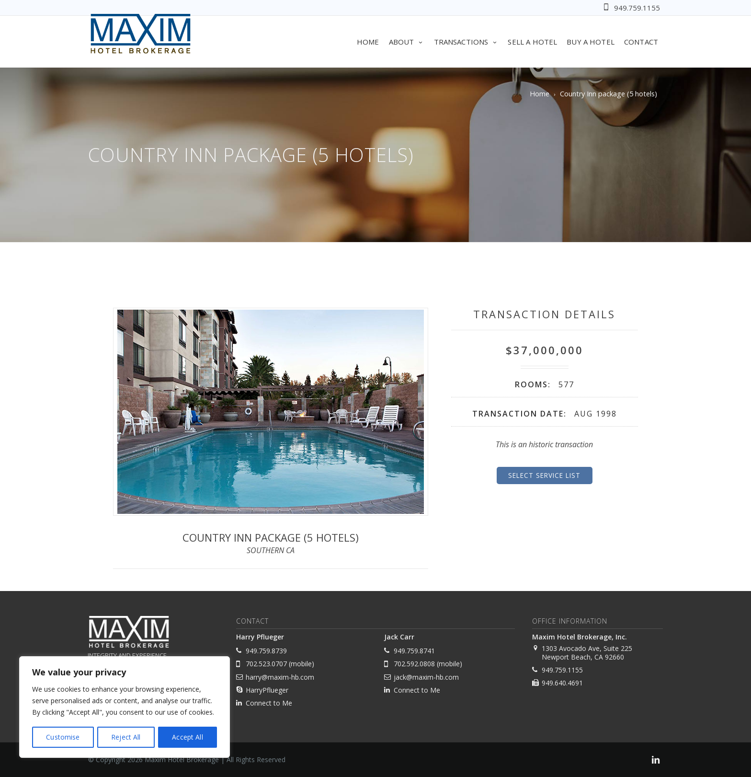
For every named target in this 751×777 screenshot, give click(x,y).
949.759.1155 (637, 7)
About (406, 41)
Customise (63, 737)
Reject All (125, 737)
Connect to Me (269, 702)
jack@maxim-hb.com (426, 677)
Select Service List (544, 475)
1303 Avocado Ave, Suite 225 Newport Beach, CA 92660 (587, 652)
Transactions (466, 41)
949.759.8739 (266, 650)
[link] (656, 760)
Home (368, 41)
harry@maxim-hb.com (280, 677)
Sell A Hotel (532, 41)
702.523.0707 (266, 663)
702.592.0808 (414, 663)
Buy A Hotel (590, 41)
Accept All (187, 737)
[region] (124, 707)
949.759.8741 (414, 650)
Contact (641, 41)
